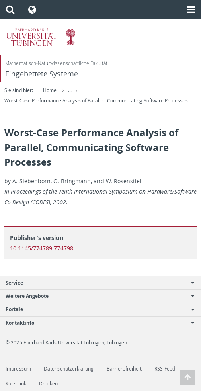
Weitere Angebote (96, 296)
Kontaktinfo (96, 322)
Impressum (18, 368)
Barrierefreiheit (124, 368)
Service (96, 282)
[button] (10, 9)
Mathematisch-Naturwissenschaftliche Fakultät (56, 63)
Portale (96, 309)
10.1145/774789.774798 (41, 248)
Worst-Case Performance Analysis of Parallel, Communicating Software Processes (96, 100)
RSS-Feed (164, 368)
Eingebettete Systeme (41, 73)
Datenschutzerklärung (69, 368)
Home (50, 90)
